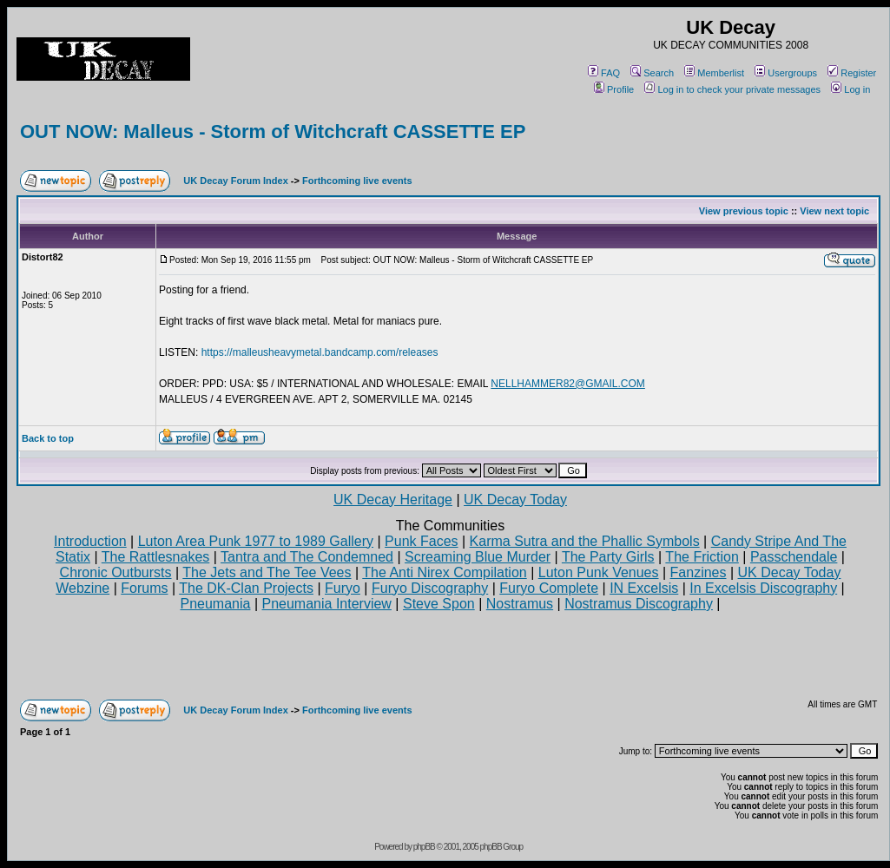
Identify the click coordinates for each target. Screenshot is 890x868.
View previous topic (743, 211)
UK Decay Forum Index (235, 180)
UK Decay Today (515, 499)
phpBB (424, 847)
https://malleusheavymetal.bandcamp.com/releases (319, 352)
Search (652, 73)
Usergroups (786, 73)
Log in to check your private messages (732, 89)
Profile (614, 89)
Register (851, 73)
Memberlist (714, 73)
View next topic (834, 211)
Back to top (48, 438)
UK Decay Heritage (392, 499)
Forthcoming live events (357, 180)
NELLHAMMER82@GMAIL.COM (568, 384)
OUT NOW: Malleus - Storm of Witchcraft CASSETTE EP (272, 131)
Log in (850, 89)
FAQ (604, 73)
